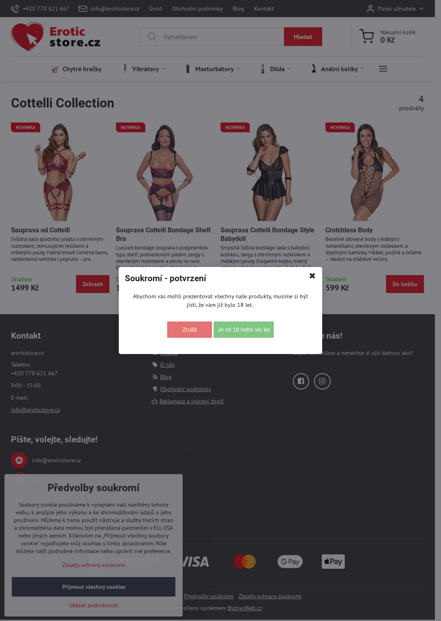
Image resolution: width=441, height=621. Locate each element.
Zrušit (189, 329)
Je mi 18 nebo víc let (244, 329)
